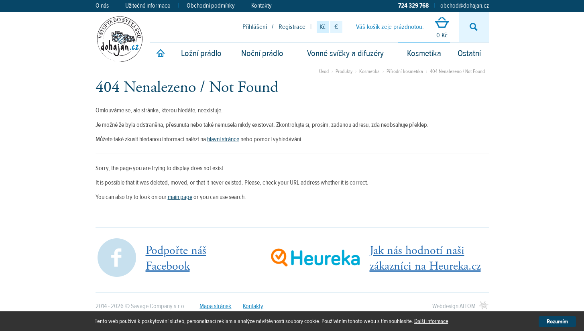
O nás (102, 6)
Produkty (344, 71)
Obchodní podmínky (211, 6)
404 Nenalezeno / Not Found (457, 71)
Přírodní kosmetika (405, 71)
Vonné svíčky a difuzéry (345, 53)
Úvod (324, 71)
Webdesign (454, 306)
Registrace (292, 26)
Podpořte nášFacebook (176, 258)
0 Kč (442, 28)
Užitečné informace (147, 6)
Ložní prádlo (201, 53)
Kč (322, 26)
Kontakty (261, 6)
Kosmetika (424, 53)
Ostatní (469, 53)
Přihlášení (254, 26)
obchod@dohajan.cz (464, 6)
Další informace (431, 321)
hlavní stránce (223, 139)
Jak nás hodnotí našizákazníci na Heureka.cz (425, 258)
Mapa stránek (215, 306)
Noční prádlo (262, 53)
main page (180, 197)
